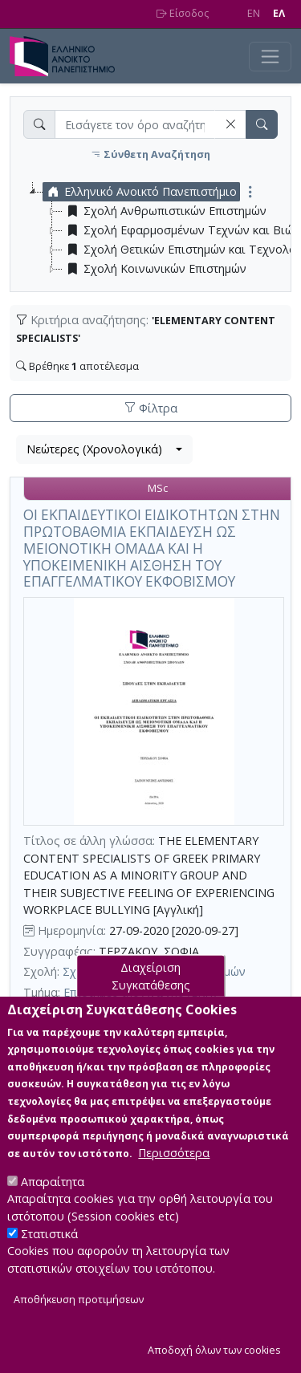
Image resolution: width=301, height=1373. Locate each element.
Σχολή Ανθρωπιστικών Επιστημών (154, 971)
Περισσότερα (173, 1179)
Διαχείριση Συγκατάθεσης (151, 1002)
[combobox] (104, 449)
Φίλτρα (150, 408)
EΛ (279, 13)
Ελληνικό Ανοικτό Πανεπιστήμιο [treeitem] (140, 191)
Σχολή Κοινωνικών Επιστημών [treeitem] (154, 268)
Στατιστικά (49, 1260)
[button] (230, 124)
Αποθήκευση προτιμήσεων (79, 1327)
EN (253, 13)
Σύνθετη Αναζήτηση (150, 154)
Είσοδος (183, 13)
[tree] (157, 230)
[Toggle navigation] (270, 56)
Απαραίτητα (52, 1208)
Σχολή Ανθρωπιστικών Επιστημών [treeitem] (164, 211)
